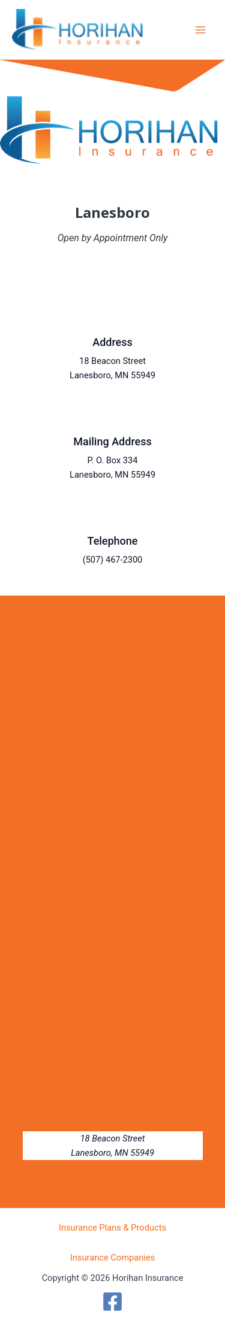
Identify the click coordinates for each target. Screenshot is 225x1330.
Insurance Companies (112, 1257)
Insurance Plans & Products (112, 1227)
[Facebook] (112, 1301)
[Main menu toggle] (200, 29)
